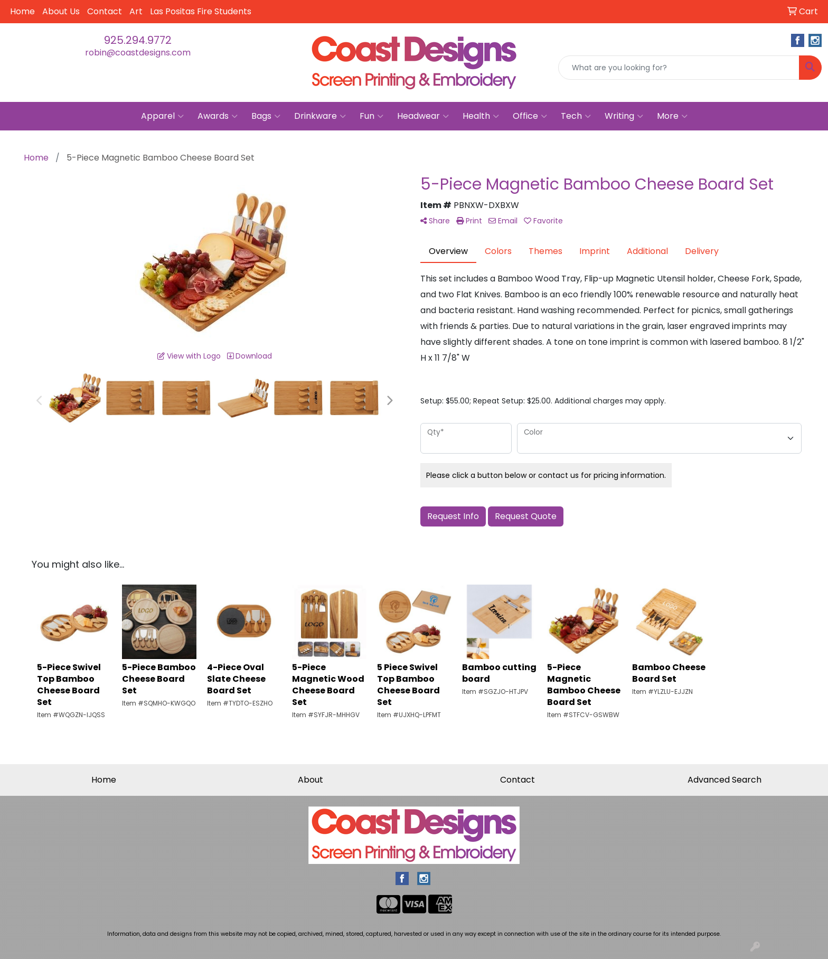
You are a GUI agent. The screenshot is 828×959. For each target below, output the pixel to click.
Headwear (423, 116)
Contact (104, 11)
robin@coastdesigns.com (138, 52)
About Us (61, 11)
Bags (265, 116)
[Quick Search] (678, 67)
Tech (576, 116)
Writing (624, 116)
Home (22, 11)
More (672, 116)
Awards (217, 116)
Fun (371, 116)
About (310, 780)
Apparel (162, 116)
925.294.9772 (138, 40)
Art (136, 11)
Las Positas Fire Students (200, 11)
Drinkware (320, 116)
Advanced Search (724, 780)
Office (530, 116)
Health (481, 116)
